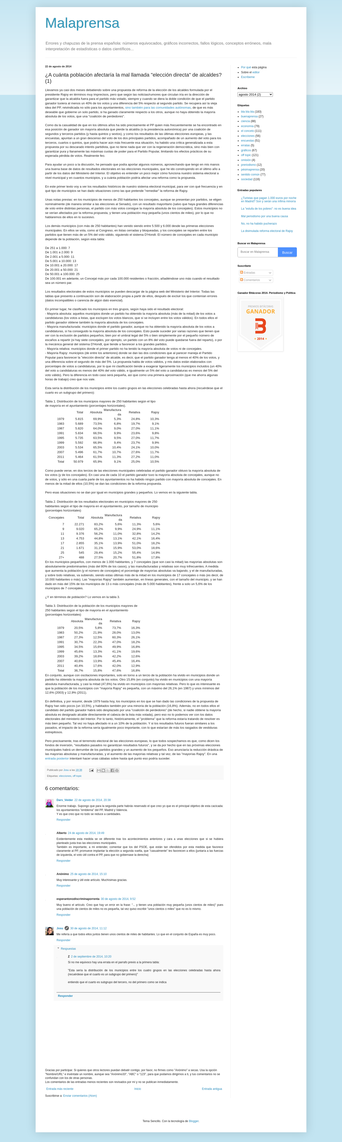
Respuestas (68, 948)
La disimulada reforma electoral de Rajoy (267, 231)
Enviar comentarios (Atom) (80, 1095)
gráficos (246, 150)
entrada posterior (57, 758)
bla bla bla (247, 111)
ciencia (245, 121)
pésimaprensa (250, 169)
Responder (64, 819)
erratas (245, 145)
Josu (60, 928)
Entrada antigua (212, 1089)
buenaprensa (249, 116)
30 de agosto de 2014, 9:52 (118, 899)
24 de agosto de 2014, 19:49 (86, 833)
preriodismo (248, 164)
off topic (77, 775)
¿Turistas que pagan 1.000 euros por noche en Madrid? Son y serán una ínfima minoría (268, 199)
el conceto (247, 131)
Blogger (194, 1121)
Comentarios (250, 280)
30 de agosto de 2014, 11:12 (88, 928)
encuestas (247, 140)
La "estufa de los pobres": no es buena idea (268, 208)
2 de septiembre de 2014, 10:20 (91, 956)
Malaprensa (82, 23)
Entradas (247, 272)
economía (247, 126)
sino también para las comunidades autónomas (158, 107)
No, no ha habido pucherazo (259, 223)
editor (256, 72)
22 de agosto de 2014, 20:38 (92, 800)
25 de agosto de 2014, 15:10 (88, 874)
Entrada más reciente (59, 1089)
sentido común (250, 174)
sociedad (246, 179)
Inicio (137, 1089)
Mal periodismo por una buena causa (264, 216)
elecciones (65, 775)
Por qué (246, 67)
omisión (246, 160)
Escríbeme (248, 77)
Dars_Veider (65, 800)
